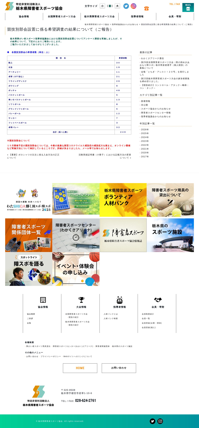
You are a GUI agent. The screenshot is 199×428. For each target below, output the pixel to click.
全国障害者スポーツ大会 (62, 16)
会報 (29, 323)
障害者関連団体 (103, 346)
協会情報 (24, 16)
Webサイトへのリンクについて (77, 356)
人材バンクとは (111, 314)
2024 (144, 137)
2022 (144, 145)
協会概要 (31, 314)
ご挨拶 (30, 318)
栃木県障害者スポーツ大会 (99, 16)
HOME (80, 368)
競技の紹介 (74, 317)
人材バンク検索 (111, 318)
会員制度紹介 (148, 314)
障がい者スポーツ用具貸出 (38, 346)
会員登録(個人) (149, 327)
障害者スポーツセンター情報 (156, 113)
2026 (144, 129)
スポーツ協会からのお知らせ (156, 109)
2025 (144, 133)
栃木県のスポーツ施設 (122, 346)
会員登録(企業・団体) (152, 323)
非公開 (144, 105)
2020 (144, 153)
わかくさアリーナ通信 (152, 58)
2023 (144, 141)
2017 (144, 157)
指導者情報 (137, 16)
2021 (144, 149)
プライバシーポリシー (51, 356)
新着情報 (145, 101)
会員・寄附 (175, 16)
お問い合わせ (32, 356)
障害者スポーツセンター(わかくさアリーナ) (73, 346)
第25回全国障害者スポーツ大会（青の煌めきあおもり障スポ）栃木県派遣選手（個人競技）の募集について (165, 65)
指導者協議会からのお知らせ (156, 116)
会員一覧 (146, 318)
